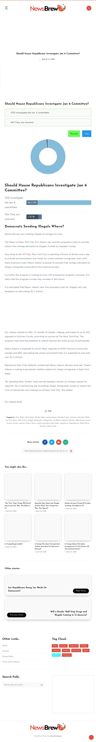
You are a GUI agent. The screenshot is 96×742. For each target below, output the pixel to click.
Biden (22, 417)
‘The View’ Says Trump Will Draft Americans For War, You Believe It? (18, 505)
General (56, 650)
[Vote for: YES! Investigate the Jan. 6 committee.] (48, 112)
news (88, 420)
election (73, 417)
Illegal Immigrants (35, 420)
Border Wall (40, 417)
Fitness (84, 646)
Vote (86, 133)
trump (54, 426)
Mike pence (80, 420)
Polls (50, 411)
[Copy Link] (48, 451)
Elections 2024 (83, 417)
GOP (19, 420)
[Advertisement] (48, 31)
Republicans (74, 423)
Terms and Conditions (11, 662)
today (48, 426)
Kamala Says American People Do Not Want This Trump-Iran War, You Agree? (47, 505)
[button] (50, 112)
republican (64, 423)
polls (39, 423)
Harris (24, 420)
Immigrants (47, 420)
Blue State (29, 417)
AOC (17, 417)
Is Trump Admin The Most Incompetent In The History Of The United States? (77, 546)
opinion (22, 423)
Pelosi (28, 423)
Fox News (13, 420)
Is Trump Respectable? (14, 544)
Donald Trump (63, 417)
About (4, 646)
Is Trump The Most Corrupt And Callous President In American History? (47, 546)
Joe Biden (57, 420)
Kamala (64, 420)
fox (7, 420)
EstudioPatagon (56, 736)
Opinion (56, 655)
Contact (5, 651)
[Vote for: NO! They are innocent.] (48, 122)
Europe (63, 646)
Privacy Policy (7, 656)
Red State (55, 423)
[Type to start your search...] (23, 684)
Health (66, 650)
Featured (73, 646)
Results (74, 133)
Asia (55, 646)
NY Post (27, 254)
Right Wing (84, 423)
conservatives (51, 417)
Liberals (71, 420)
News (86, 650)
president (46, 423)
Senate (42, 426)
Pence (34, 423)
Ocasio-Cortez (12, 423)
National (76, 650)
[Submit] (42, 685)
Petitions (66, 655)
